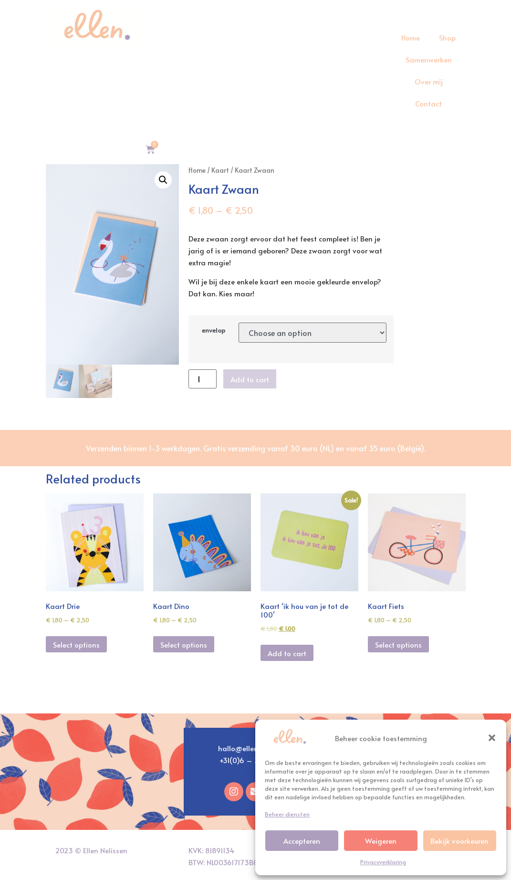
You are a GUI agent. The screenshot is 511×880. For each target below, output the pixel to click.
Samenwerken (429, 59)
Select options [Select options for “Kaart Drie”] (76, 644)
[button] (492, 738)
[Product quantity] (202, 378)
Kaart (220, 170)
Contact (428, 103)
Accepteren (301, 841)
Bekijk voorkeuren (459, 841)
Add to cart (249, 379)
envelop (213, 330)
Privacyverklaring (383, 862)
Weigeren (380, 841)
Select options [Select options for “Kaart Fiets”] (398, 644)
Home (410, 37)
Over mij (429, 81)
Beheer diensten (287, 814)
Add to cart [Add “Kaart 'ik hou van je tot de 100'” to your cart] (287, 653)
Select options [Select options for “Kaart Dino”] (183, 644)
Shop (447, 37)
